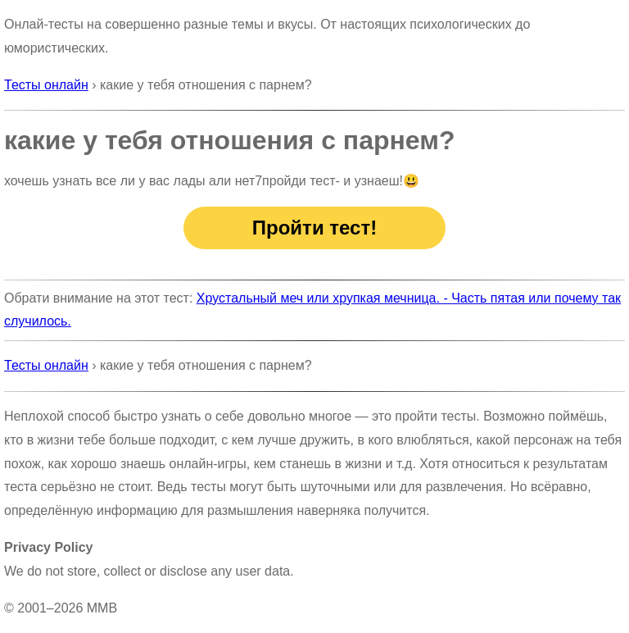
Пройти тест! (314, 227)
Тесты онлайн (46, 85)
